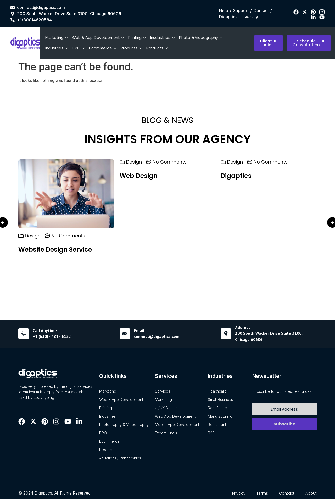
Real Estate (217, 408)
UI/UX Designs (167, 408)
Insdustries (163, 37)
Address (242, 327)
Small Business (220, 399)
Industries (57, 48)
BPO (79, 48)
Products (131, 48)
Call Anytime (45, 330)
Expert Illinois (166, 433)
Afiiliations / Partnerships (120, 458)
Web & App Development (98, 37)
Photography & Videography (124, 424)
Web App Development (175, 416)
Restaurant (217, 424)
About (311, 493)
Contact (286, 493)
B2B (211, 433)
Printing (137, 37)
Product (106, 449)
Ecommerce (103, 48)
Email (139, 330)
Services (162, 391)
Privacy (238, 493)
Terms (262, 493)
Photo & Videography (201, 37)
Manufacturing (220, 416)
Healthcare (217, 391)
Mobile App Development (177, 424)
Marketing (57, 37)
